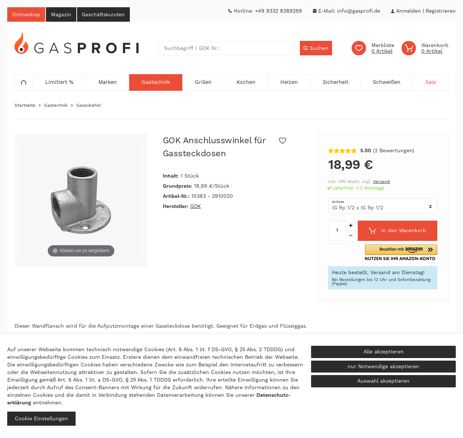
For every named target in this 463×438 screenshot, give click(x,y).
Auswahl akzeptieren (383, 381)
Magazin (62, 14)
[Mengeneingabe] (336, 231)
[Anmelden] (408, 11)
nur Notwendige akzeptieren (383, 366)
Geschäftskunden (106, 14)
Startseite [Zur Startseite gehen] (24, 105)
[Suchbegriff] (229, 48)
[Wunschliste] (373, 48)
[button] (411, 253)
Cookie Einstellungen (41, 418)
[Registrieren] (441, 11)
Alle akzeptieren (384, 351)
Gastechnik (56, 105)
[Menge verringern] (350, 236)
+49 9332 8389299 (278, 11)
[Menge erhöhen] (350, 226)
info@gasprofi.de (358, 11)
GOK (195, 206)
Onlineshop (27, 14)
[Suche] (316, 48)
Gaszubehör (88, 105)
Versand (381, 181)
